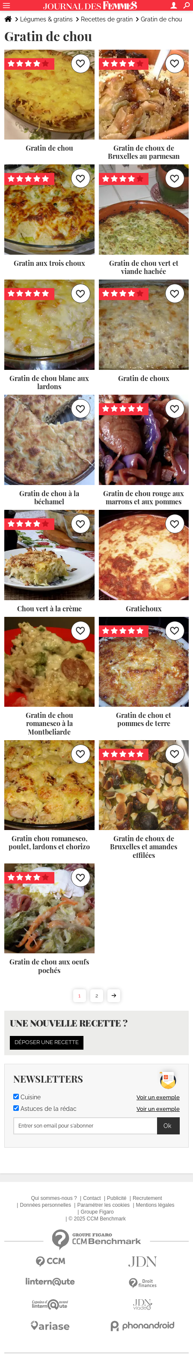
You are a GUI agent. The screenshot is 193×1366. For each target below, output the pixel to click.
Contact (92, 1198)
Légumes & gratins (46, 19)
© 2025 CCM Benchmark (97, 1219)
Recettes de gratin (107, 19)
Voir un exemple (158, 1097)
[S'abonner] (96, 1125)
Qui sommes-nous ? (54, 1198)
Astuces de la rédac (45, 1108)
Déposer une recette (47, 1042)
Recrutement (147, 1198)
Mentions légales (155, 1205)
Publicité (116, 1198)
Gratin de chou (161, 19)
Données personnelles (45, 1205)
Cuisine (27, 1097)
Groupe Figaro (96, 1212)
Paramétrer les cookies (103, 1205)
